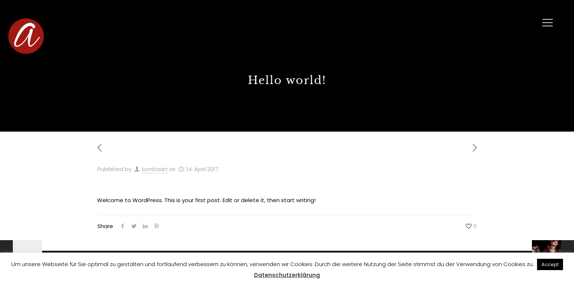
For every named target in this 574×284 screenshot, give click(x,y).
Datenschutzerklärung (287, 275)
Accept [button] (550, 264)
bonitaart (155, 169)
